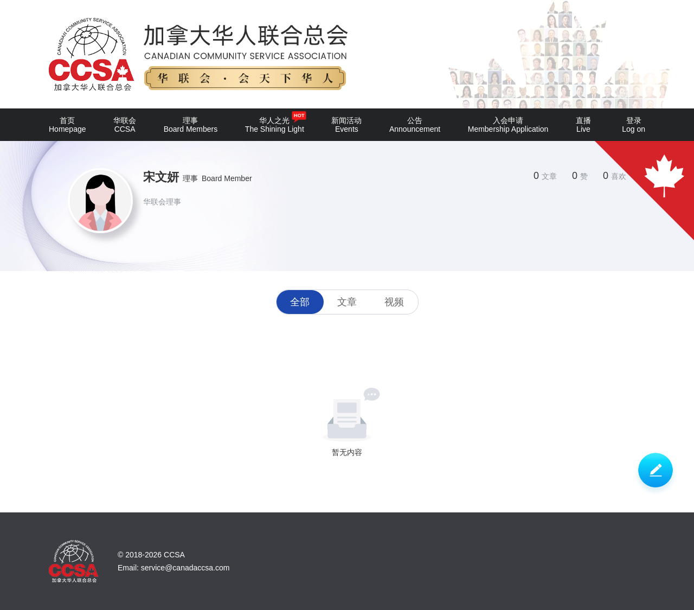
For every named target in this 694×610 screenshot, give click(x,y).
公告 (414, 124)
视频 (394, 302)
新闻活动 (346, 124)
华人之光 (274, 122)
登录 (633, 124)
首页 (67, 124)
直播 (583, 124)
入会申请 (508, 124)
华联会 (124, 124)
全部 (300, 302)
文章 (347, 302)
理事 (191, 124)
